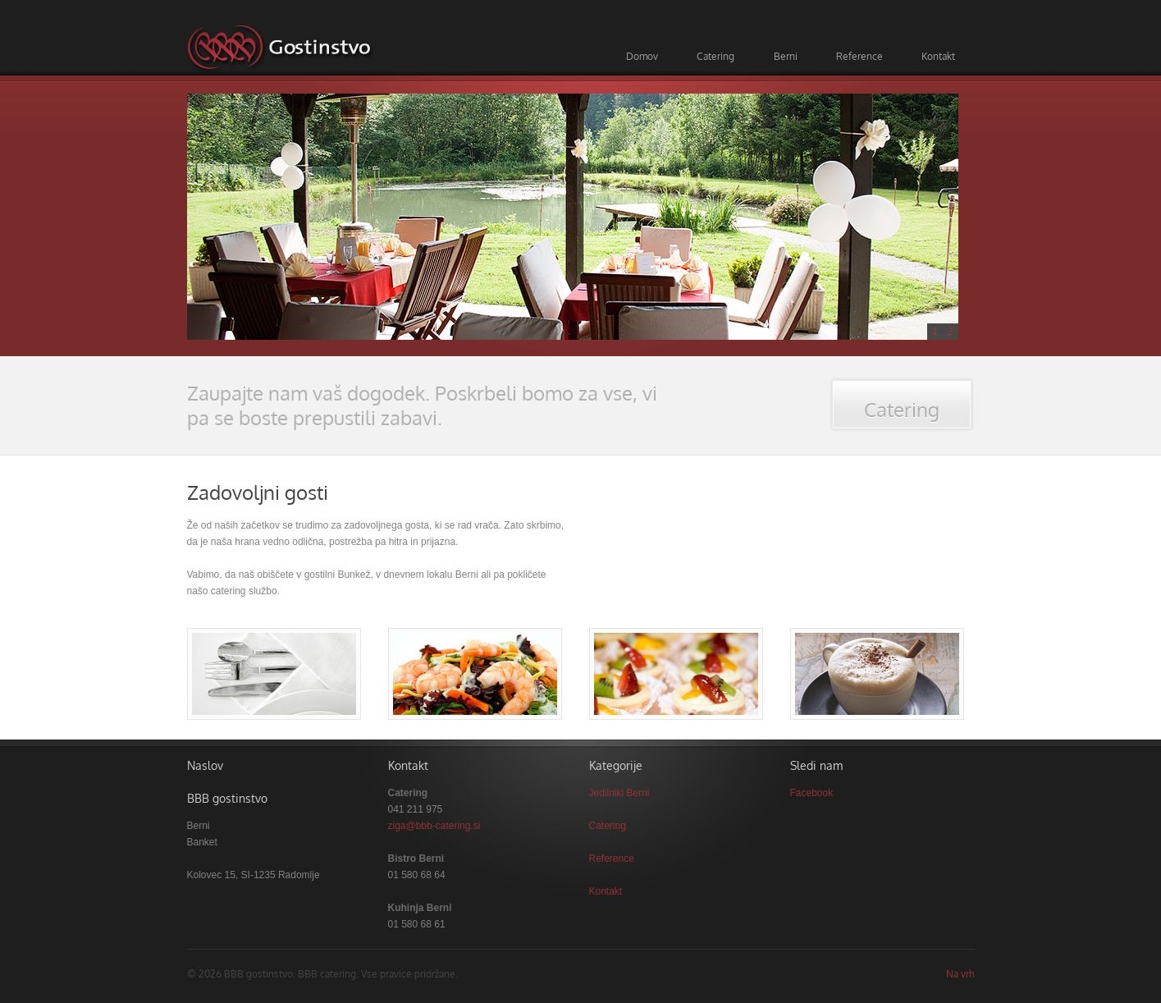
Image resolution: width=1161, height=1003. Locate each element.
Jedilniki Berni (619, 793)
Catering (715, 56)
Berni (786, 56)
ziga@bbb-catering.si (434, 825)
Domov (642, 56)
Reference (859, 56)
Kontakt (938, 56)
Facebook (812, 793)
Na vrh (960, 974)
